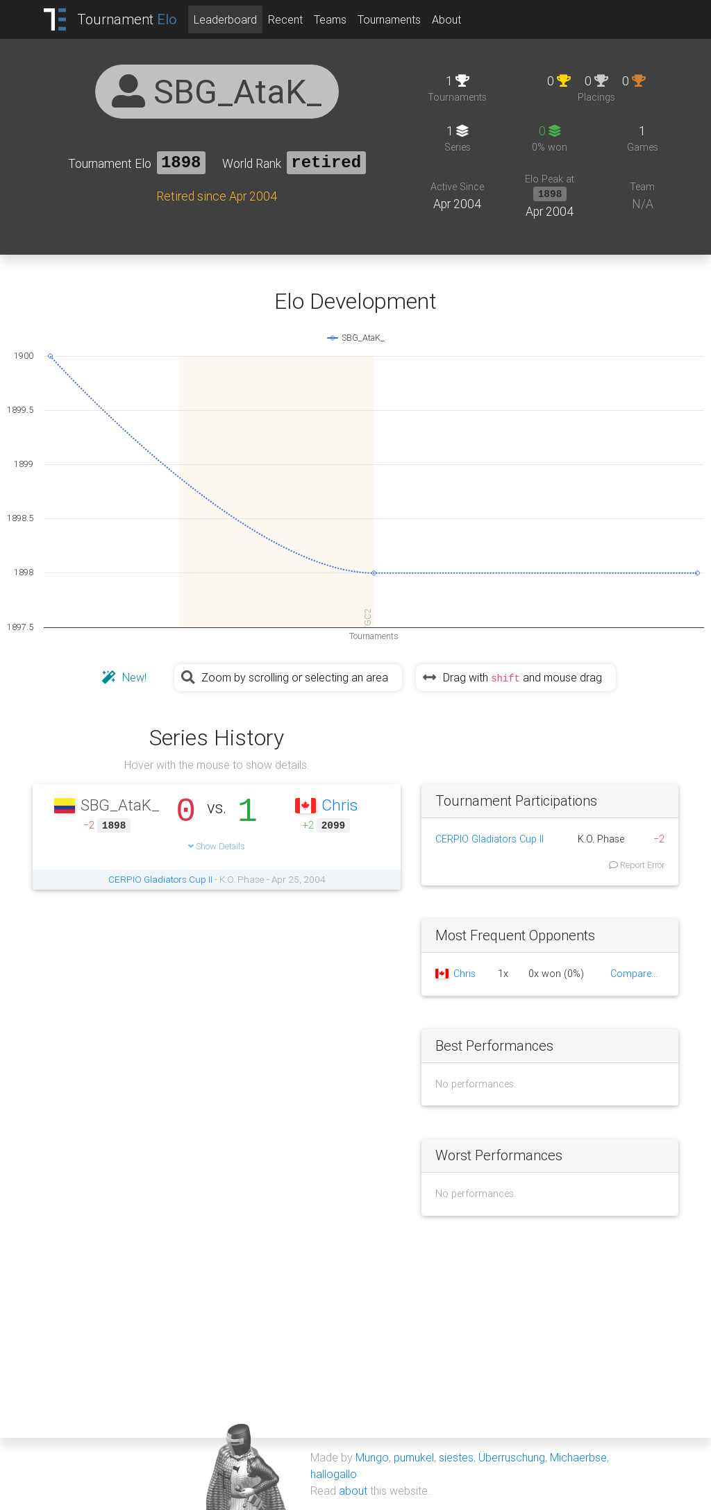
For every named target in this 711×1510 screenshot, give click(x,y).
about (353, 1491)
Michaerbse (578, 1457)
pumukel (414, 1457)
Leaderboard (225, 19)
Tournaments (389, 19)
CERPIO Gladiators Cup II (160, 879)
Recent (285, 19)
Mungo (372, 1457)
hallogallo (333, 1474)
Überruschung (511, 1457)
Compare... (634, 973)
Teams (330, 19)
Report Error (636, 865)
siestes (456, 1457)
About (446, 19)
